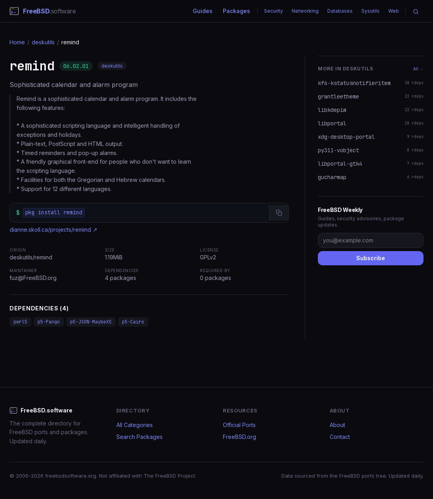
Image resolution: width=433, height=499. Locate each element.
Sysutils (370, 11)
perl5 (20, 322)
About (337, 425)
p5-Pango (49, 322)
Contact (340, 436)
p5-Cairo (133, 322)
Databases (340, 11)
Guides (203, 11)
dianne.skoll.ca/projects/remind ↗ (53, 229)
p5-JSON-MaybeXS (91, 322)
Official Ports (239, 425)
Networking (305, 11)
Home (17, 42)
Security (273, 11)
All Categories (134, 425)
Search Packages (139, 436)
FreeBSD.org (239, 436)
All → (418, 68)
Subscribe (370, 258)
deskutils (43, 42)
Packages (236, 11)
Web (393, 11)
